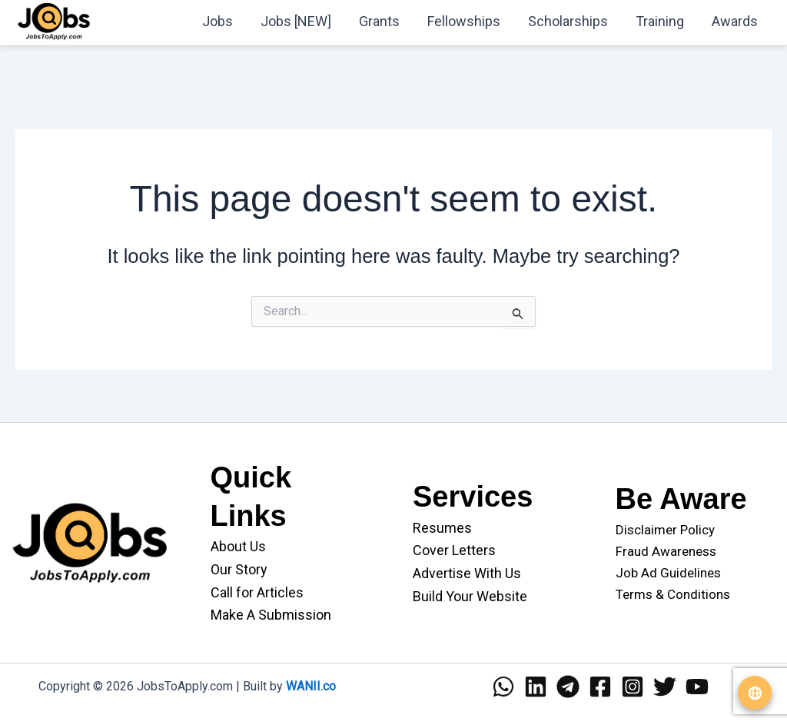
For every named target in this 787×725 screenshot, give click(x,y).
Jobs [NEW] (296, 21)
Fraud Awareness (666, 551)
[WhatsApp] (503, 686)
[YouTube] (697, 686)
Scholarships (568, 21)
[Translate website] (755, 693)
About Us (238, 546)
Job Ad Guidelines (668, 572)
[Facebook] (600, 686)
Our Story (239, 569)
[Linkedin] (535, 686)
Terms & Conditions (673, 594)
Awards (735, 21)
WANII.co (311, 686)
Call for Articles (257, 592)
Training (660, 21)
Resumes (442, 528)
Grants (379, 21)
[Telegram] (567, 686)
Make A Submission (271, 615)
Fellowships (463, 21)
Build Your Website (470, 596)
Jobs (217, 21)
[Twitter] (664, 686)
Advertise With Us (467, 573)
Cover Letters (454, 550)
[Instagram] (632, 686)
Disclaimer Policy (665, 529)
